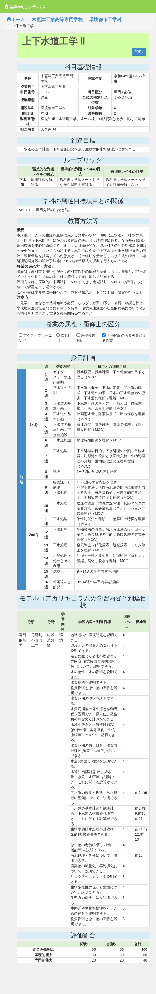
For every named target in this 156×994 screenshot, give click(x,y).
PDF (139, 52)
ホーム (15, 19)
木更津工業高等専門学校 (57, 19)
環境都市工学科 (105, 19)
